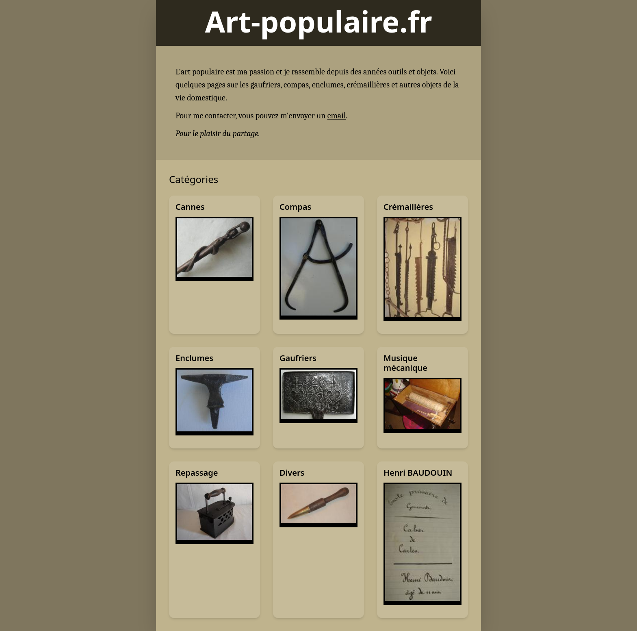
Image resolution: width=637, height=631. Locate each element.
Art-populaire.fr (318, 21)
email (336, 115)
